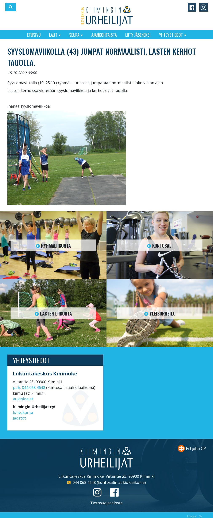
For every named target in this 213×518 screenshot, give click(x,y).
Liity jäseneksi (138, 35)
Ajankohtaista (104, 35)
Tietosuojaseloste (106, 502)
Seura (76, 35)
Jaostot (19, 418)
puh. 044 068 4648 (29, 387)
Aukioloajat (23, 398)
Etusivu (34, 35)
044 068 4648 (84, 482)
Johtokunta (23, 412)
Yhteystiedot (172, 35)
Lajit (55, 35)
